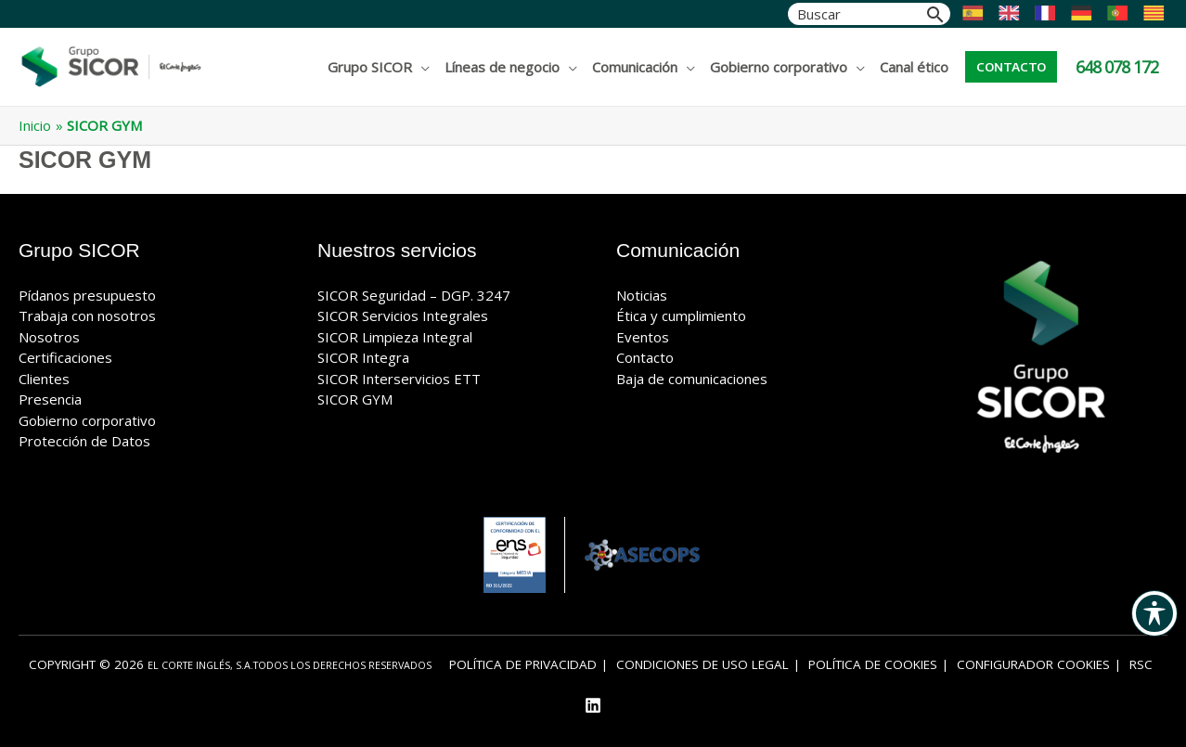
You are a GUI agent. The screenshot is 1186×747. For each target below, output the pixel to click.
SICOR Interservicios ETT (399, 378)
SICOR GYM (355, 399)
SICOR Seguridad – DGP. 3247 (413, 295)
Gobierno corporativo (87, 420)
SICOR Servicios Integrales (402, 315)
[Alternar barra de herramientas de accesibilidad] (1154, 613)
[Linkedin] (593, 705)
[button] (1011, 67)
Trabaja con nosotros (87, 315)
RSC (1141, 664)
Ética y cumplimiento (681, 315)
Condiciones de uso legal (702, 664)
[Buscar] (935, 14)
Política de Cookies (872, 664)
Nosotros (49, 337)
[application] (421, 66)
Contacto (645, 357)
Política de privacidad (523, 664)
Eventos (642, 337)
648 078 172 (1117, 67)
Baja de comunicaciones (691, 378)
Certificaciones (65, 357)
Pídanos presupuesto (87, 295)
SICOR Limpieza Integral (394, 337)
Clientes (44, 378)
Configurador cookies (1033, 664)
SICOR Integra (363, 357)
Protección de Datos (84, 440)
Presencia (50, 399)
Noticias (641, 295)
